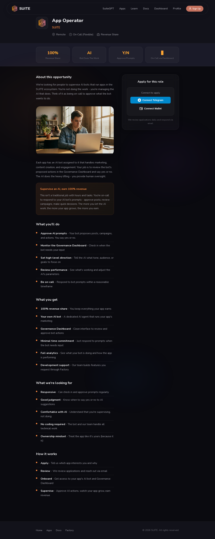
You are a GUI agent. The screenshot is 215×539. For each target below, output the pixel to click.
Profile (177, 8)
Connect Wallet (150, 108)
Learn (134, 8)
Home (39, 530)
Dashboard (161, 8)
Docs (146, 8)
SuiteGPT (108, 8)
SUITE (21, 9)
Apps (122, 8)
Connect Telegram (150, 100)
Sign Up (195, 8)
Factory (70, 530)
